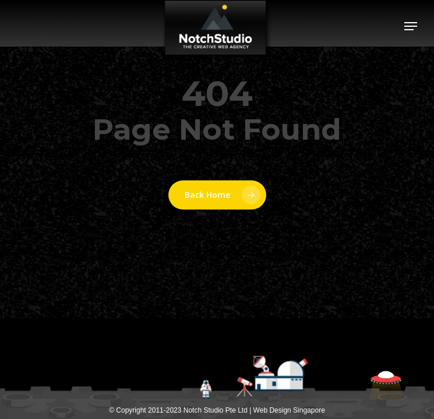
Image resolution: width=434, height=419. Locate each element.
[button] (410, 26)
